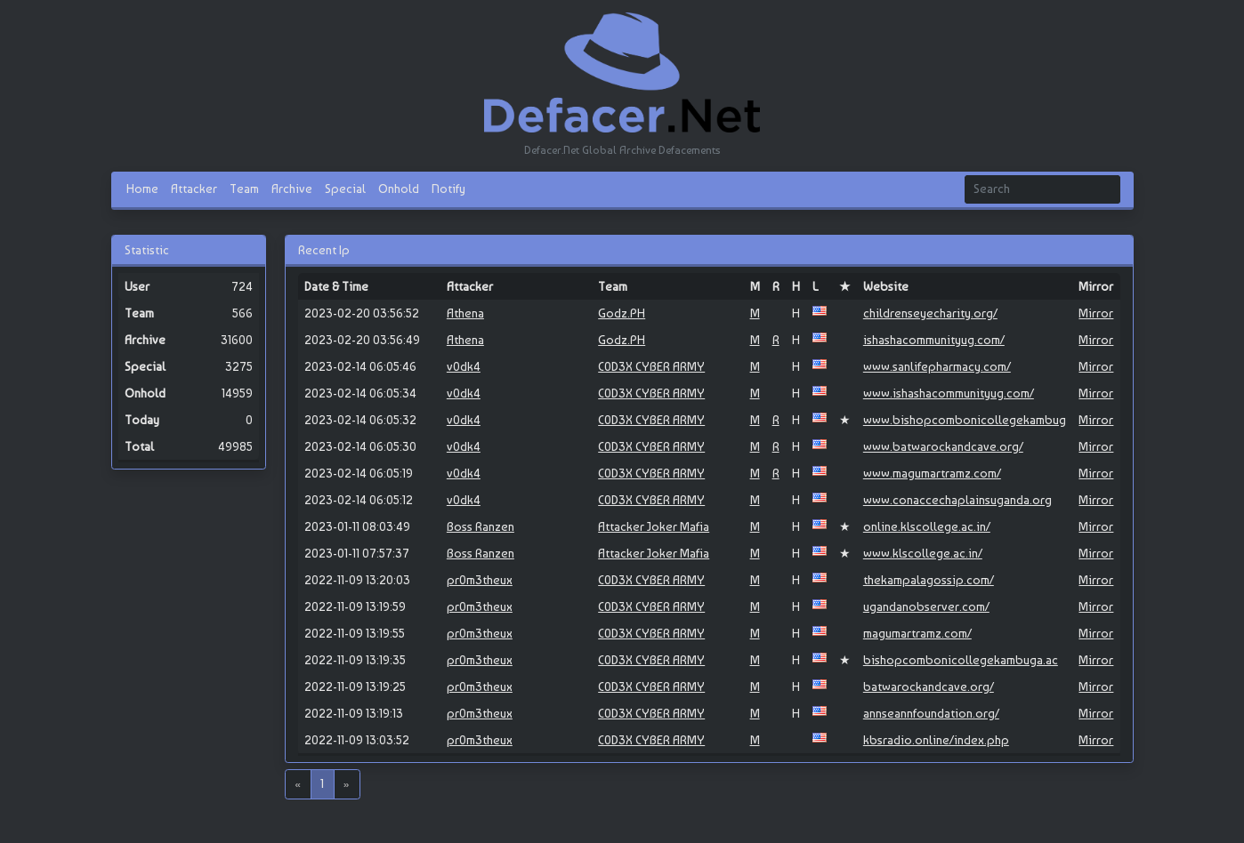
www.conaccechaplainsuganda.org (957, 500)
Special (345, 188)
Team (244, 188)
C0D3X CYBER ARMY (651, 366)
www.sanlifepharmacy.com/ (937, 366)
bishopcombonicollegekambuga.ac (960, 660)
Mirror (1095, 313)
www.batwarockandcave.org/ (943, 446)
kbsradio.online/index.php (936, 740)
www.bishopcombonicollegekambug (964, 420)
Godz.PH (621, 313)
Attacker (194, 188)
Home (142, 188)
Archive (291, 188)
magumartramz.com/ (917, 633)
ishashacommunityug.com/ (934, 340)
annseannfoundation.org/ (931, 713)
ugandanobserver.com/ (926, 606)
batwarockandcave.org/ (928, 686)
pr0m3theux (480, 580)
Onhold (398, 188)
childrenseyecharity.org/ (930, 313)
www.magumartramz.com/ (932, 473)
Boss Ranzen (480, 526)
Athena (465, 313)
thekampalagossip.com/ (928, 580)
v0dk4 (464, 366)
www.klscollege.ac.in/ (922, 553)
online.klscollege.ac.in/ (926, 526)
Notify (448, 188)
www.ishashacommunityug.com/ (948, 393)
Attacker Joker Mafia (653, 526)
